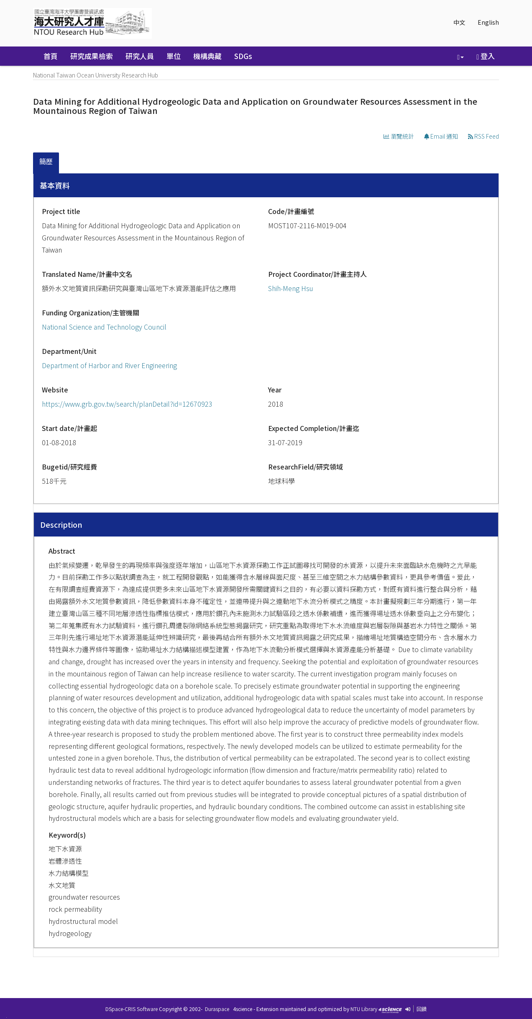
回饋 (422, 1008)
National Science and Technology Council (104, 327)
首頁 (50, 56)
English (488, 22)
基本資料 (55, 185)
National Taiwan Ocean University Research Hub (95, 75)
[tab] (46, 163)
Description (61, 524)
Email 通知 (441, 136)
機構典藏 (207, 56)
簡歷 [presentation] (46, 161)
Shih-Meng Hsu (290, 288)
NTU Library (363, 1008)
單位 (173, 56)
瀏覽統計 (399, 136)
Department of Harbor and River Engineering (109, 365)
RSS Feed (483, 136)
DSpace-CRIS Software (131, 1008)
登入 (485, 56)
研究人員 (139, 56)
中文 (459, 22)
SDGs (243, 56)
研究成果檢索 (91, 56)
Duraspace (217, 1008)
